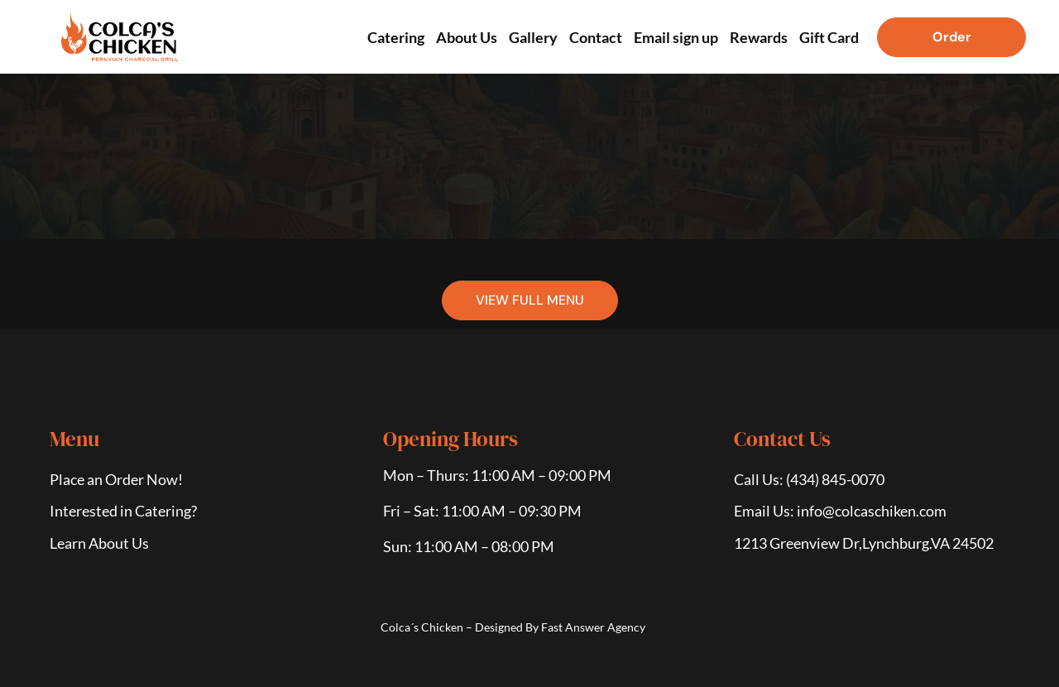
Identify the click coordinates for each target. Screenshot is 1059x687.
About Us (466, 37)
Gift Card (829, 37)
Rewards (759, 37)
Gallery (533, 37)
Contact (595, 37)
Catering (395, 37)
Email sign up (676, 37)
